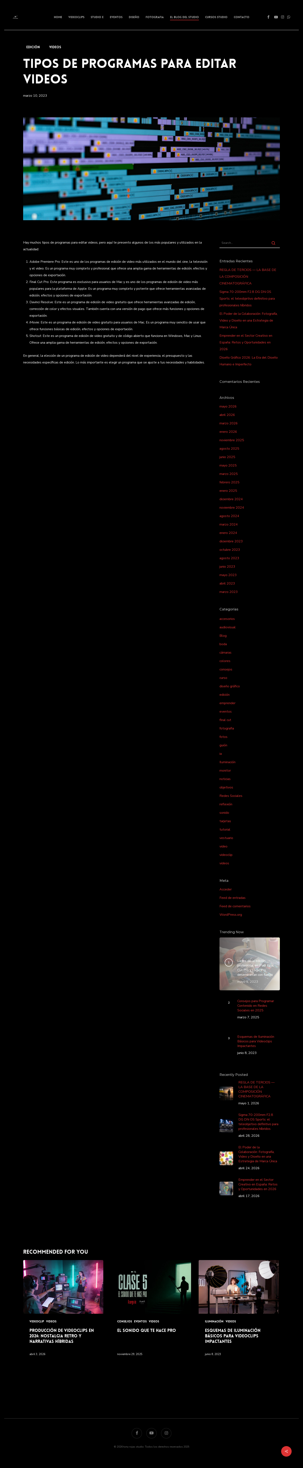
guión (223, 745)
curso (223, 678)
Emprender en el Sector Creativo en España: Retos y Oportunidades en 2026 (245, 342)
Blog (223, 635)
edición (33, 47)
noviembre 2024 (231, 507)
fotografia (226, 728)
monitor (225, 770)
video (223, 846)
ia (220, 753)
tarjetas (225, 821)
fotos (223, 737)
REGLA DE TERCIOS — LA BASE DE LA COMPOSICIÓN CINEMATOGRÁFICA (247, 277)
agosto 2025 (229, 448)
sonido (224, 812)
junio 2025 (227, 457)
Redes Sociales (230, 796)
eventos (225, 711)
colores (224, 661)
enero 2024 (228, 533)
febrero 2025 (229, 482)
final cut (225, 720)
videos (55, 47)
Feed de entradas (232, 898)
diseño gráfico (229, 686)
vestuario (226, 838)
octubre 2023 (229, 549)
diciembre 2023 (231, 541)
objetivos (226, 787)
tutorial (224, 829)
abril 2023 (227, 583)
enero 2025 (228, 490)
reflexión (225, 804)
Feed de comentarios (235, 906)
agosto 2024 (229, 516)
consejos (225, 669)
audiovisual (227, 627)
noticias (225, 779)
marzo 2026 (228, 423)
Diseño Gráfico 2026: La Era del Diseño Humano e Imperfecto (248, 361)
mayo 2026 (228, 406)
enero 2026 (228, 431)
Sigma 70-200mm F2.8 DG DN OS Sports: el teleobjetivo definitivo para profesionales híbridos (247, 299)
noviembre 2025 (231, 440)
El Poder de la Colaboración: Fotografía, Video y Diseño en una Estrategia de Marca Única (248, 320)
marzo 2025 (228, 474)
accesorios (227, 619)
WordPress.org (230, 914)
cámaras (225, 652)
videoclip (226, 855)
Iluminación (227, 762)
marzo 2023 (228, 592)
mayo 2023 (228, 575)
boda (223, 644)
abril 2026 (227, 415)
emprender (227, 703)
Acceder (225, 889)
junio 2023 (227, 566)
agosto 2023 (229, 558)
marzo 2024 (228, 524)
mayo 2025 (228, 465)
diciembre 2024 (231, 499)
